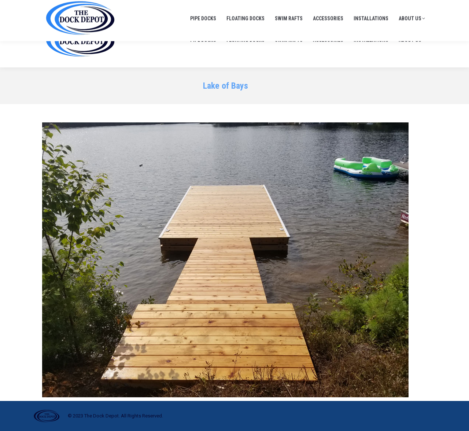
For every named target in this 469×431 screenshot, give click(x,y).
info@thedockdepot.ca (399, 7)
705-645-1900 (344, 7)
